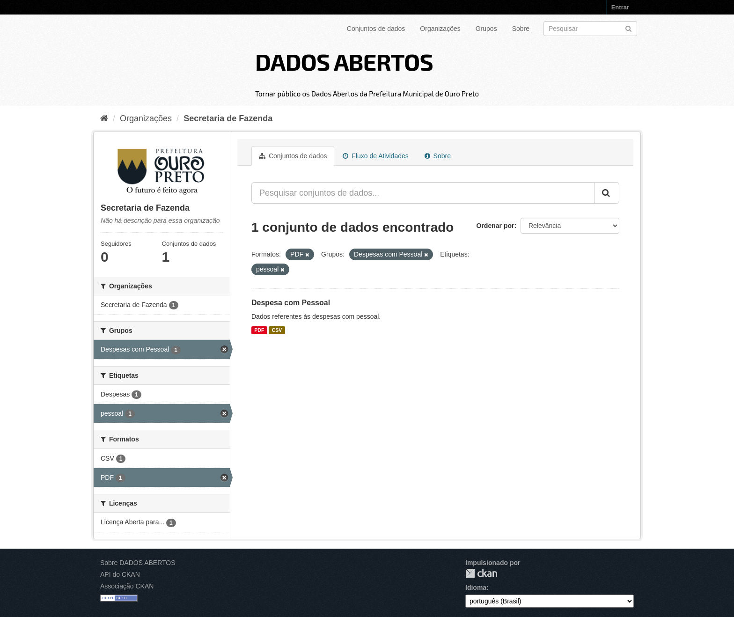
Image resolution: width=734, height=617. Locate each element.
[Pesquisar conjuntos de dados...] (423, 193)
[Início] (104, 118)
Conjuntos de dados (376, 28)
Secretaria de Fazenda (228, 118)
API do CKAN (120, 574)
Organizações (440, 28)
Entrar (620, 7)
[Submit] (628, 28)
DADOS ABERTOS (344, 61)
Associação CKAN (127, 586)
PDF (259, 330)
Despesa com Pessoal (290, 303)
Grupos (486, 28)
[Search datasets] (590, 28)
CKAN (481, 573)
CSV (277, 330)
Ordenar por (495, 225)
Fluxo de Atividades (375, 156)
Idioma (475, 587)
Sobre (520, 28)
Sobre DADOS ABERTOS (138, 562)
